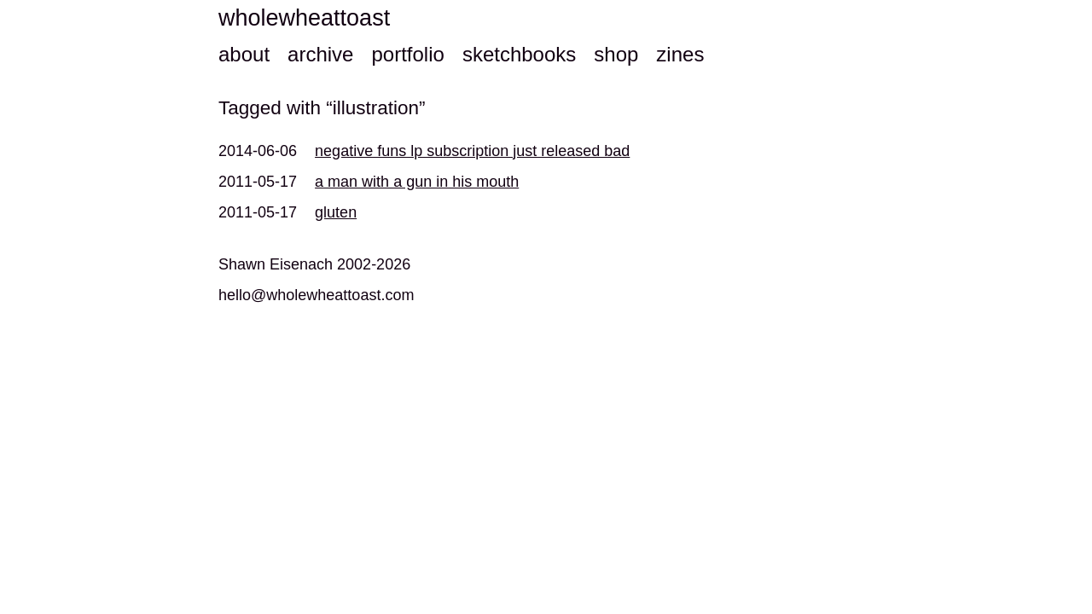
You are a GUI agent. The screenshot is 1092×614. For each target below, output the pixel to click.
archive (320, 54)
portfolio (407, 54)
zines (680, 54)
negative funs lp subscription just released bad (472, 150)
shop (616, 54)
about (244, 54)
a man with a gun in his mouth (417, 181)
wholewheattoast (304, 18)
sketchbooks (519, 54)
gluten (336, 212)
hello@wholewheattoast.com (316, 295)
